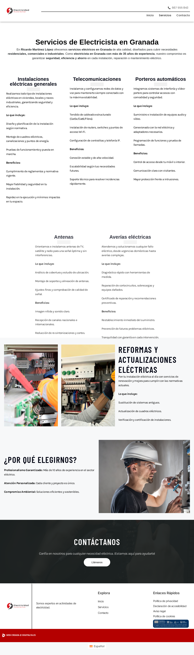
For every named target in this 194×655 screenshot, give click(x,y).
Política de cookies (164, 616)
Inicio (150, 15)
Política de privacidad (165, 601)
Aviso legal (159, 611)
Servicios (165, 15)
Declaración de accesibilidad (169, 606)
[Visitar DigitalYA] (27, 635)
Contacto (183, 15)
